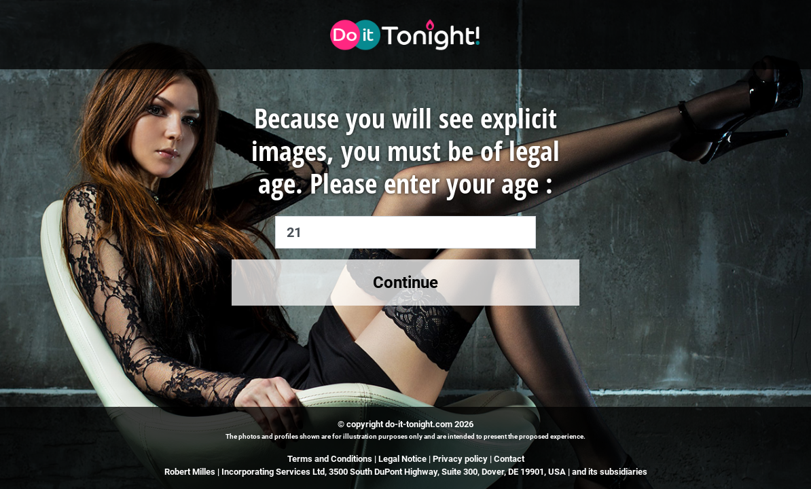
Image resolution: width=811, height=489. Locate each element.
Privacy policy (460, 459)
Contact (509, 459)
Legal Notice (403, 459)
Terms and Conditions (329, 459)
